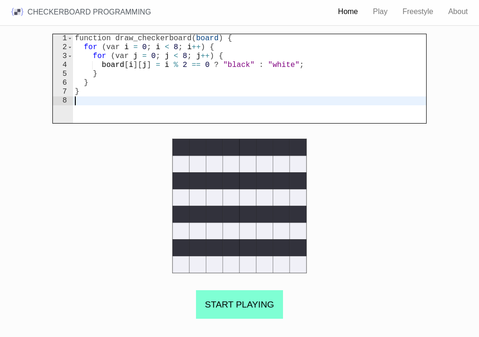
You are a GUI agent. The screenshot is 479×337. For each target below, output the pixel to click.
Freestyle (417, 11)
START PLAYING (239, 304)
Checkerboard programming (81, 12)
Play (380, 11)
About (458, 11)
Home (348, 11)
